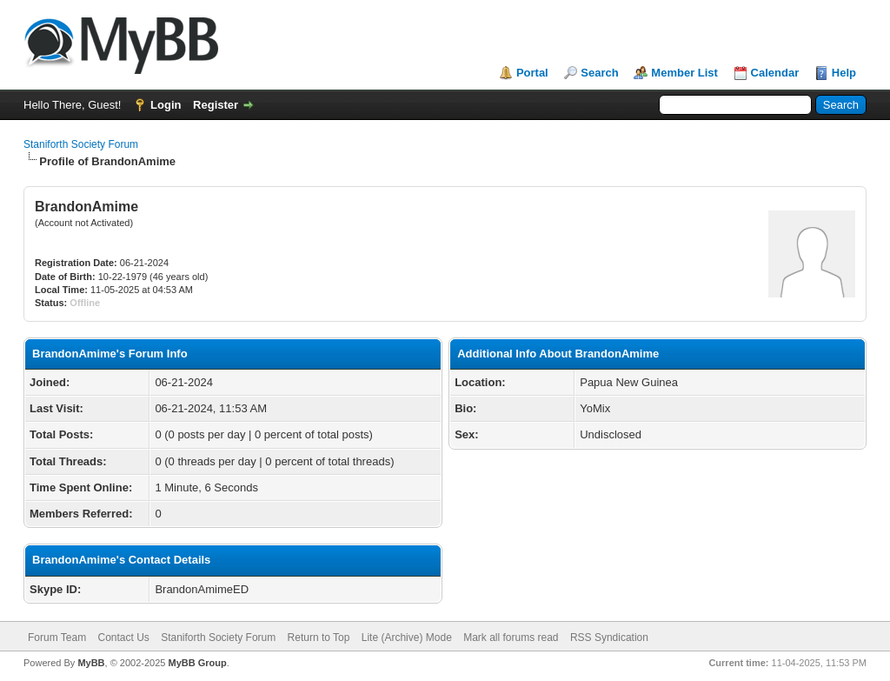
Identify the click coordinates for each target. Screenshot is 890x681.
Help (844, 72)
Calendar (775, 72)
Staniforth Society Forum (80, 144)
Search (599, 72)
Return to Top (319, 637)
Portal (532, 72)
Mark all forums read (510, 637)
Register (215, 104)
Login (165, 104)
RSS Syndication (609, 637)
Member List (684, 72)
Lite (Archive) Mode (407, 637)
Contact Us (123, 637)
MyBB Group (197, 663)
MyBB (90, 663)
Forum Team (57, 637)
